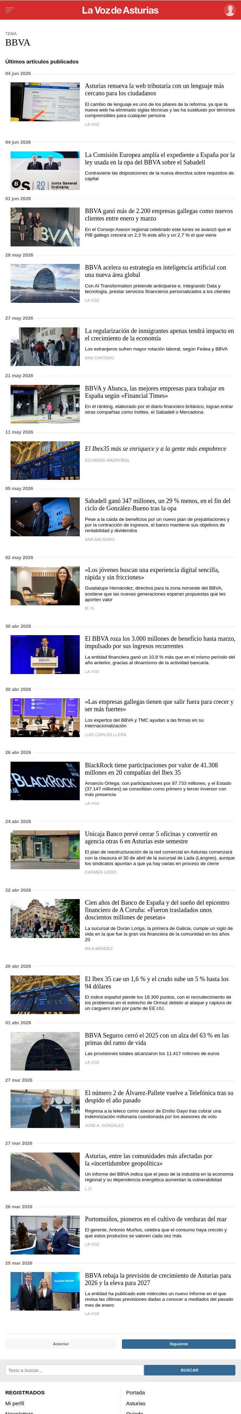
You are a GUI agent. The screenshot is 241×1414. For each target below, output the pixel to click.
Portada (135, 1392)
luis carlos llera (105, 734)
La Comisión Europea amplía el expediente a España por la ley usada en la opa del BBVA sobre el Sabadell (160, 158)
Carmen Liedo (100, 872)
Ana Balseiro (100, 539)
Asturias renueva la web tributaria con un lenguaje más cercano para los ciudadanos (154, 89)
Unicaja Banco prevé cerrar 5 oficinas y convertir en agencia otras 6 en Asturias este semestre (151, 837)
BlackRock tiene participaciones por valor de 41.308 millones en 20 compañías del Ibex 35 (151, 769)
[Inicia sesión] (229, 10)
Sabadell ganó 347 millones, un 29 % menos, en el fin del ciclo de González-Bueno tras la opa (157, 504)
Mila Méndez (99, 948)
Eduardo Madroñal (107, 460)
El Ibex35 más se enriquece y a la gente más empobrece (155, 448)
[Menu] (10, 10)
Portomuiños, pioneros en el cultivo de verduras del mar (156, 1219)
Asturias (135, 1403)
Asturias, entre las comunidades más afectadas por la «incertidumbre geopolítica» (148, 1160)
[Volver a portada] (120, 10)
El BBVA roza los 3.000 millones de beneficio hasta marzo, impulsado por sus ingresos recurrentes (160, 642)
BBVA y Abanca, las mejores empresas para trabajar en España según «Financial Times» (154, 392)
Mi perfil (14, 1403)
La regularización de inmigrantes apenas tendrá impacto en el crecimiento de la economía (159, 334)
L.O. (89, 1188)
